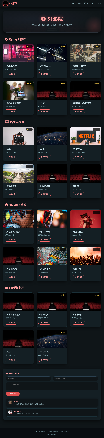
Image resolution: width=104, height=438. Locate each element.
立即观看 (11, 74)
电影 (79, 3)
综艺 (93, 3)
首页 (72, 3)
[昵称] (28, 378)
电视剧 (86, 3)
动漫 (99, 3)
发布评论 (12, 393)
